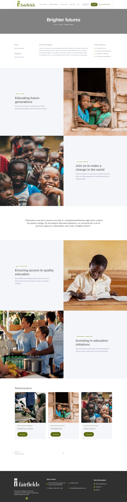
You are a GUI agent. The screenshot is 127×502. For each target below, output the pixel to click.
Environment (28, 437)
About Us (72, 4)
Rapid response (91, 440)
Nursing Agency (53, 4)
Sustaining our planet (26, 440)
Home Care (64, 4)
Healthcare (61, 437)
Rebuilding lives (58, 440)
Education (20, 437)
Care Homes (43, 4)
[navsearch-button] (78, 4)
